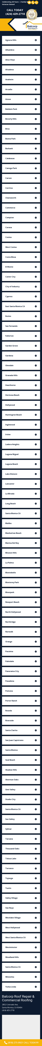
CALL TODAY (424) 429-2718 (15, 12)
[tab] (21, 40)
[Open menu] (35, 10)
